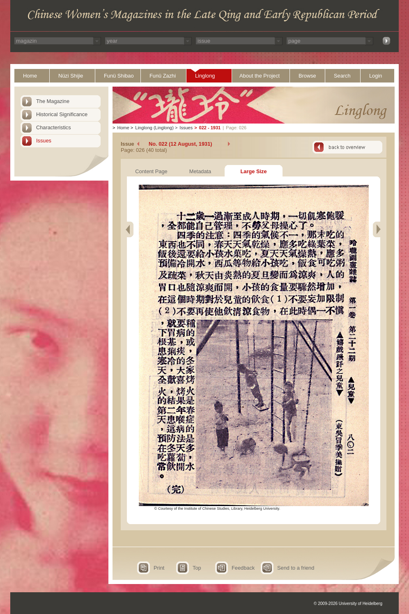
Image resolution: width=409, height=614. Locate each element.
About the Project (259, 76)
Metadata (200, 171)
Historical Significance (61, 114)
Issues (43, 140)
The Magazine (52, 101)
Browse (307, 76)
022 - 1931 (210, 127)
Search (342, 76)
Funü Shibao (119, 76)
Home (30, 76)
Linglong (205, 76)
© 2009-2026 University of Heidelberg (348, 603)
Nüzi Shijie (70, 76)
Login (375, 76)
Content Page (151, 171)
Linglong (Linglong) (154, 127)
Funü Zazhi (162, 76)
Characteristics (53, 127)
